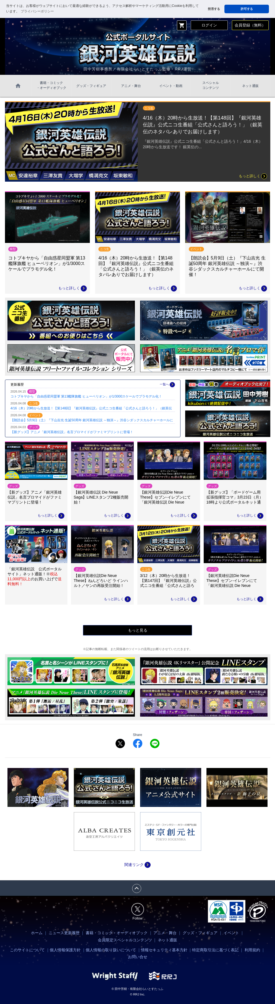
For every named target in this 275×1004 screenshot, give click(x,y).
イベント (231, 933)
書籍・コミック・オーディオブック (117, 933)
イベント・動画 (170, 86)
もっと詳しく (253, 176)
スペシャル (211, 85)
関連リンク (137, 864)
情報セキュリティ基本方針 (164, 950)
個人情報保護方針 (65, 950)
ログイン (209, 25)
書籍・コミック (51, 85)
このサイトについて (27, 950)
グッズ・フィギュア (91, 86)
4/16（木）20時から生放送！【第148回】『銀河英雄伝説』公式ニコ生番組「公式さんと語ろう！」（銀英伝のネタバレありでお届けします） (202, 124)
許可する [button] (247, 8)
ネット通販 (250, 86)
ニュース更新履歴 (64, 933)
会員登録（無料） (250, 25)
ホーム (37, 933)
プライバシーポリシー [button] (37, 11)
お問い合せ (137, 957)
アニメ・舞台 (131, 86)
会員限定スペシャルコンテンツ (125, 940)
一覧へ (167, 384)
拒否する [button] (214, 8)
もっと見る (137, 630)
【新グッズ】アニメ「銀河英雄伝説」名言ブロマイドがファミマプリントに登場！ (72, 432)
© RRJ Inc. (137, 994)
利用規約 (252, 950)
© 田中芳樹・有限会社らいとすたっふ (137, 988)
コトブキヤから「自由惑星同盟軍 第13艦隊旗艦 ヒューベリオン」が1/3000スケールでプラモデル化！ (86, 396)
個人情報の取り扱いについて (111, 950)
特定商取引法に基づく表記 (215, 950)
